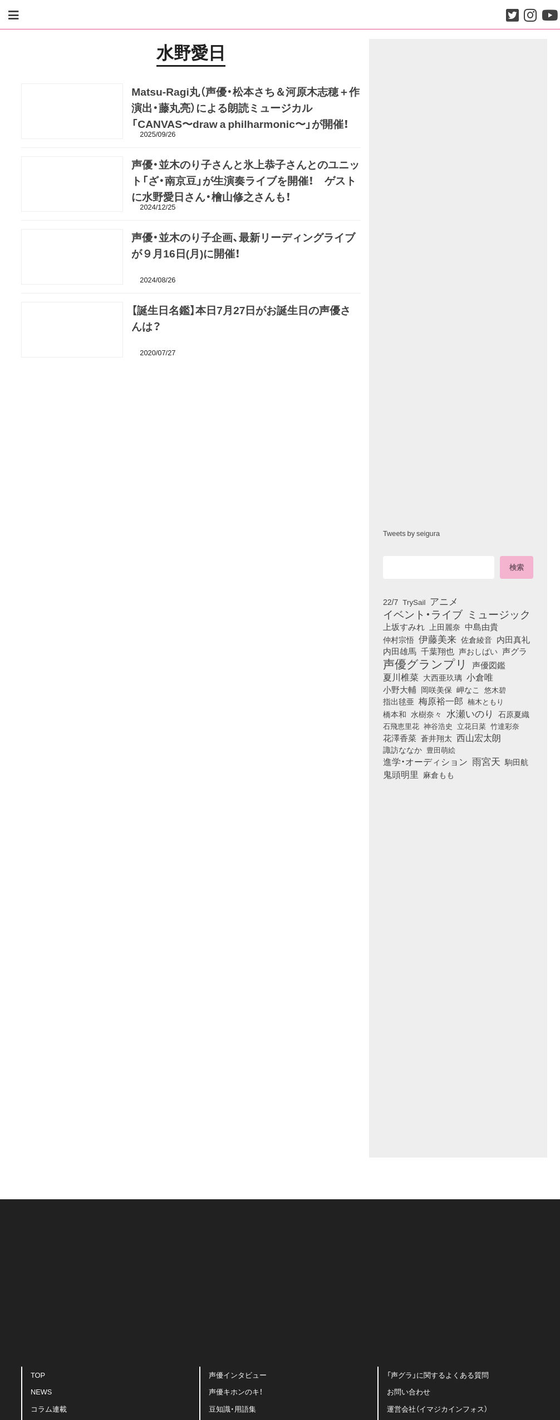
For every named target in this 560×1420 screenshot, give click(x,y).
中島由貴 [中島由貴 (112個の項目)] (481, 626)
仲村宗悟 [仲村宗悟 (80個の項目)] (398, 639)
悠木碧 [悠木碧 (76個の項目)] (495, 689)
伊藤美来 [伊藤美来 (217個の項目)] (437, 638)
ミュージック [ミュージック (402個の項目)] (498, 613)
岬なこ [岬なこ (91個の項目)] (468, 689)
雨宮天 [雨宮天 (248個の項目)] (486, 761)
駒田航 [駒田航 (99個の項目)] (516, 761)
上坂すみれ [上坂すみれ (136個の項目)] (404, 626)
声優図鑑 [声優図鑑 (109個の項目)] (488, 665)
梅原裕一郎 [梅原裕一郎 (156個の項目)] (441, 701)
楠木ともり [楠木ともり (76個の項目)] (486, 701)
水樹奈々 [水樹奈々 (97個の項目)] (426, 713)
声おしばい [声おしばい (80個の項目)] (478, 651)
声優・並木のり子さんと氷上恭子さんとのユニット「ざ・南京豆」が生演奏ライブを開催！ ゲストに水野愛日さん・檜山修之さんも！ (245, 183)
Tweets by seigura (411, 533)
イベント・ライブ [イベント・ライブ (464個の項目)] (423, 613)
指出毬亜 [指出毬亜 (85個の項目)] (398, 701)
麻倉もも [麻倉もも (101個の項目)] (438, 774)
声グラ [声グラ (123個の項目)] (514, 651)
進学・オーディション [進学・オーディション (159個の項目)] (425, 761)
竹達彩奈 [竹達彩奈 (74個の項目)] (504, 725)
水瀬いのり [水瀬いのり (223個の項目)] (470, 713)
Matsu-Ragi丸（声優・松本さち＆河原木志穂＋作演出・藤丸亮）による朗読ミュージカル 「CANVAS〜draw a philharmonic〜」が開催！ (245, 111)
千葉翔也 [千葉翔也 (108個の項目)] (437, 651)
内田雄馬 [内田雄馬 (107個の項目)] (399, 651)
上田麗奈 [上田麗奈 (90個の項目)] (444, 626)
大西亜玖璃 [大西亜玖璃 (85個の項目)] (442, 677)
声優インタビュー (238, 1378)
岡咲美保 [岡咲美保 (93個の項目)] (436, 690)
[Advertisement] (191, 419)
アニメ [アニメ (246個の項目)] (444, 601)
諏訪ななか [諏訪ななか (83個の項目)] (402, 749)
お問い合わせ (408, 1394)
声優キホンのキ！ (236, 1394)
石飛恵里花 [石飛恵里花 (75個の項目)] (401, 725)
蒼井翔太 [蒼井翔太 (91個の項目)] (436, 737)
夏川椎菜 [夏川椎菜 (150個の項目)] (401, 677)
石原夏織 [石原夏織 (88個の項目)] (513, 713)
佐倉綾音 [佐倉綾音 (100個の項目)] (476, 639)
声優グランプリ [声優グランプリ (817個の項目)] (425, 663)
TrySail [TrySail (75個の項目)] (413, 601)
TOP (38, 1378)
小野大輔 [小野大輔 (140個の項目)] (399, 689)
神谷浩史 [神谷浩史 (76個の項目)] (438, 725)
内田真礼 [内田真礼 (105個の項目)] (513, 639)
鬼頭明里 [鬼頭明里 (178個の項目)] (401, 773)
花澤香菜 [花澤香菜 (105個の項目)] (399, 737)
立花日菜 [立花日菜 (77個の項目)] (471, 725)
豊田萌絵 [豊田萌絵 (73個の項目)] (440, 749)
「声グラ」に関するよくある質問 (438, 1378)
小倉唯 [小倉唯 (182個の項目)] (479, 676)
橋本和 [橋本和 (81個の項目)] (394, 713)
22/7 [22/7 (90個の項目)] (390, 601)
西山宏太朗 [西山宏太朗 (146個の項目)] (478, 737)
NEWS (41, 1394)
